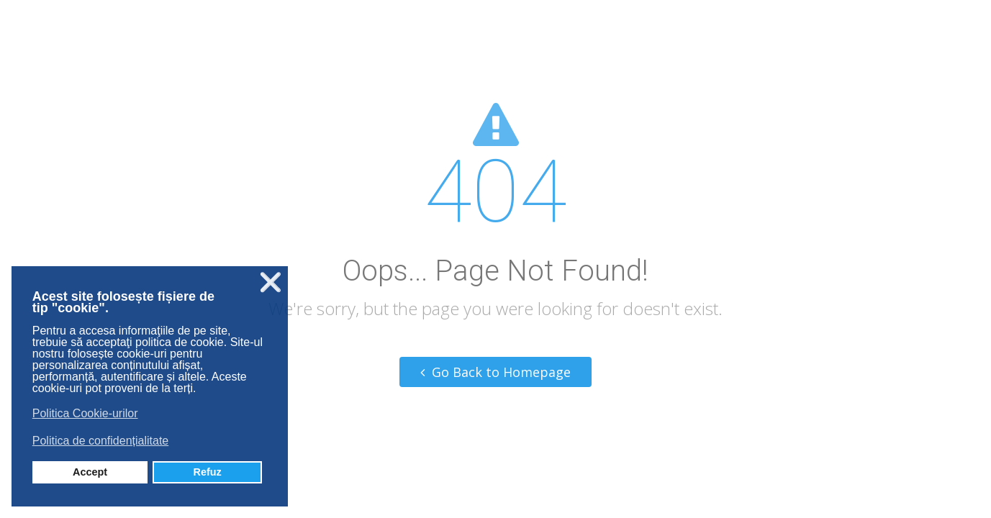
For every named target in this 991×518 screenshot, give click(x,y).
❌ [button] (270, 282)
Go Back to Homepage (495, 372)
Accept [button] (90, 472)
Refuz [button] (208, 472)
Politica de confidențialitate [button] (100, 441)
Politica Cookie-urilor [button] (85, 413)
